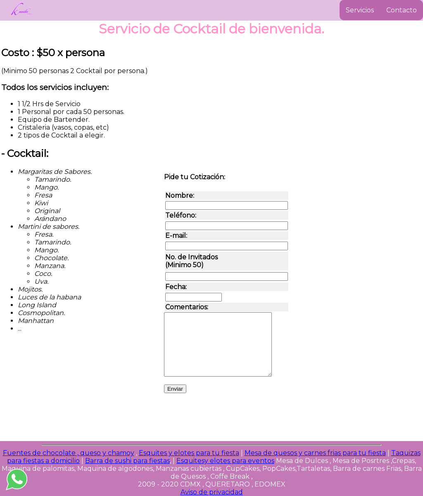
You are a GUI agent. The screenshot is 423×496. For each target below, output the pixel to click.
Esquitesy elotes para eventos (225, 461)
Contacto (401, 10)
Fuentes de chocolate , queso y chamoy (68, 453)
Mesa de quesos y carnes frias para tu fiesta (315, 453)
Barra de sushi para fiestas (127, 461)
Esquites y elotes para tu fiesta (189, 453)
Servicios (360, 10)
